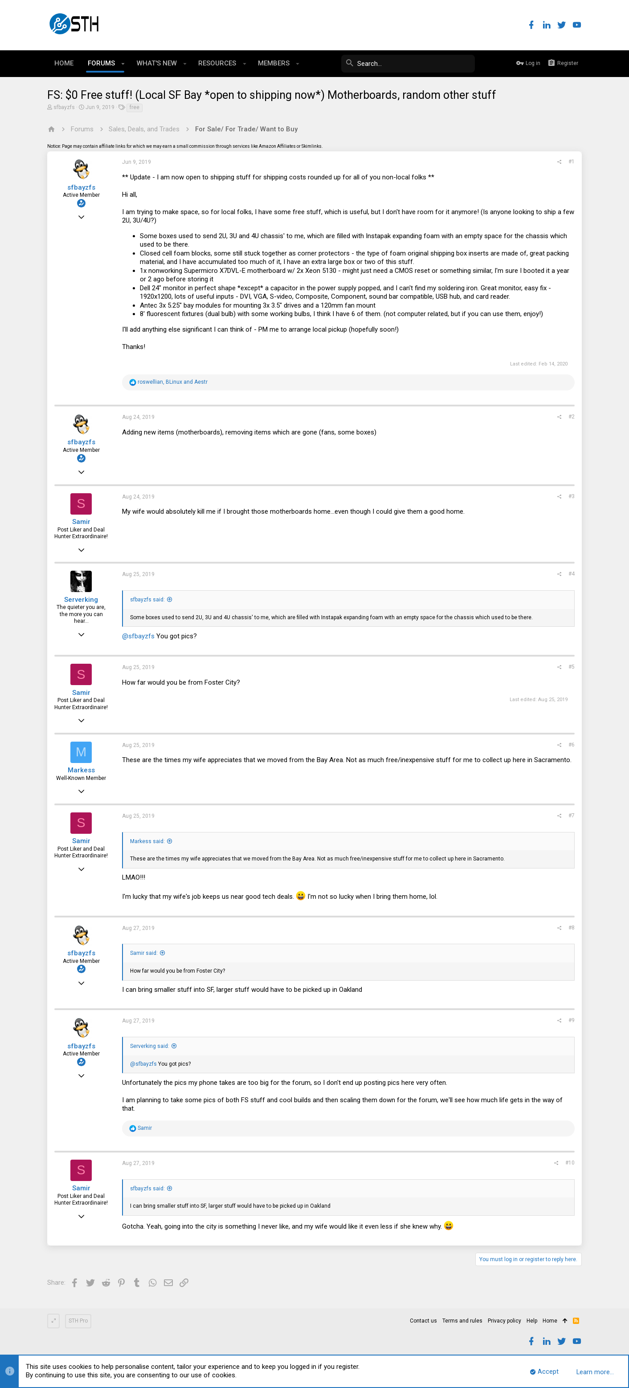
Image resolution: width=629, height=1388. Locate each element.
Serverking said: (149, 1046)
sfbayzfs (64, 107)
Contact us (423, 1321)
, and (173, 382)
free (134, 107)
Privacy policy (504, 1321)
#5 (571, 667)
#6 (571, 745)
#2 (571, 417)
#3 (571, 496)
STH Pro (78, 1321)
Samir (81, 522)
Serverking (81, 600)
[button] (123, 64)
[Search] (408, 64)
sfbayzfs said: (147, 600)
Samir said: (144, 953)
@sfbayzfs (138, 636)
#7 (571, 815)
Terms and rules (462, 1321)
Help (532, 1321)
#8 (571, 928)
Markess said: (147, 841)
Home (550, 1321)
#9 (571, 1020)
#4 (571, 574)
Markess (81, 770)
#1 (571, 161)
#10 (570, 1163)
